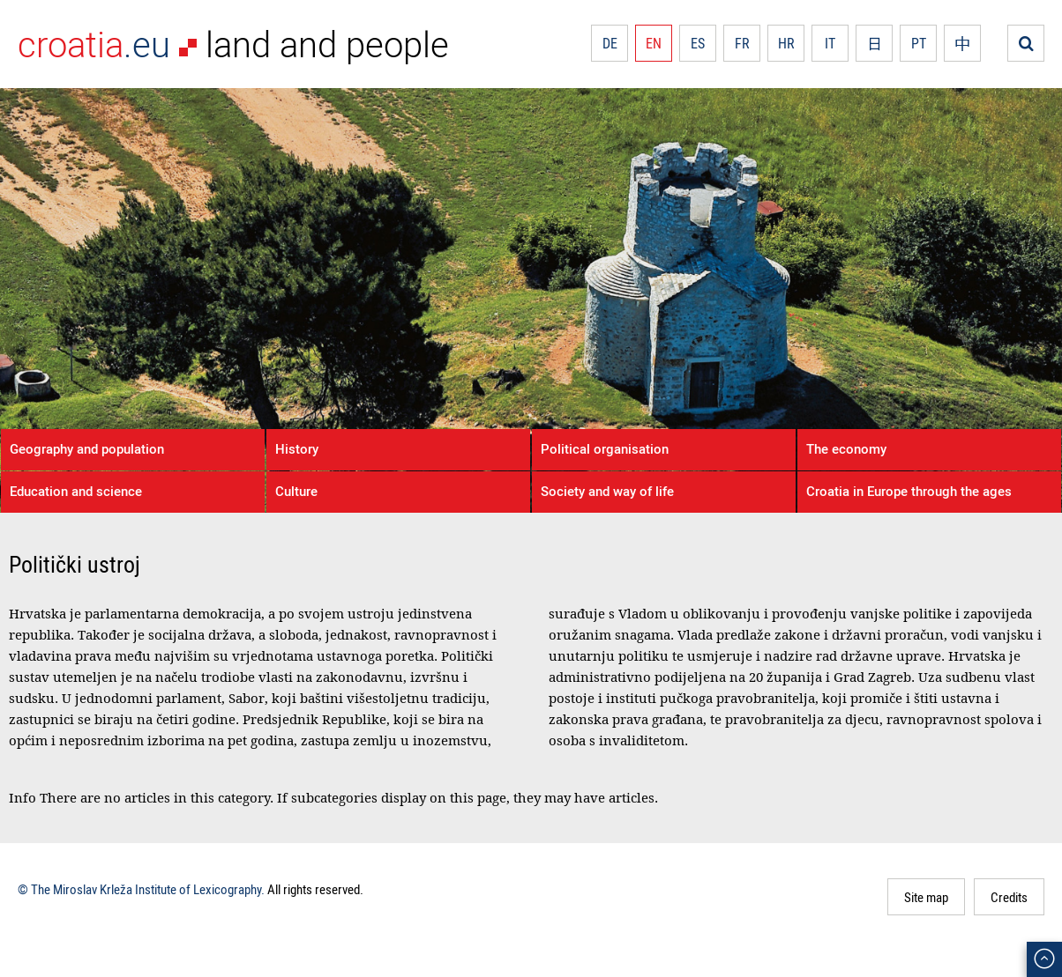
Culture (296, 491)
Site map (926, 897)
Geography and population (87, 448)
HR (786, 43)
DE (609, 43)
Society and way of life (607, 491)
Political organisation (605, 448)
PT (918, 43)
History (296, 448)
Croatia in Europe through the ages (909, 491)
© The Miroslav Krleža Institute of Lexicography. (141, 889)
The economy (846, 448)
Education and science (76, 491)
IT (830, 43)
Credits (1009, 897)
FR (742, 43)
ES (698, 43)
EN (654, 43)
